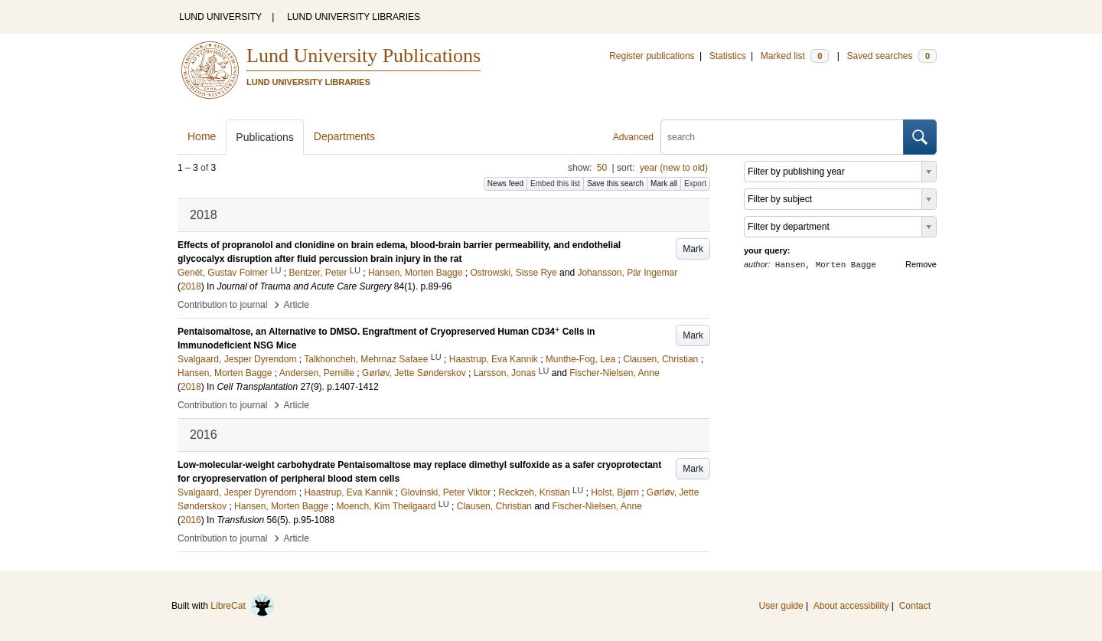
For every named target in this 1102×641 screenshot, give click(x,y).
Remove (921, 264)
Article (296, 304)
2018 (191, 286)
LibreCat (242, 606)
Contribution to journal (222, 304)
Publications (265, 137)
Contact (915, 605)
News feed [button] (505, 183)
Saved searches (891, 56)
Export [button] (695, 183)
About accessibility (851, 605)
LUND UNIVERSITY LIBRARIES (353, 16)
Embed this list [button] (555, 183)
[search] (782, 137)
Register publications (651, 56)
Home (201, 136)
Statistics (727, 56)
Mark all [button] (663, 183)
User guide (781, 605)
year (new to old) (674, 167)
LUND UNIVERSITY (220, 16)
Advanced (633, 137)
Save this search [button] (615, 183)
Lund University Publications (363, 55)
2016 (191, 520)
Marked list (795, 56)
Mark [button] (693, 249)
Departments (344, 136)
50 (602, 167)
